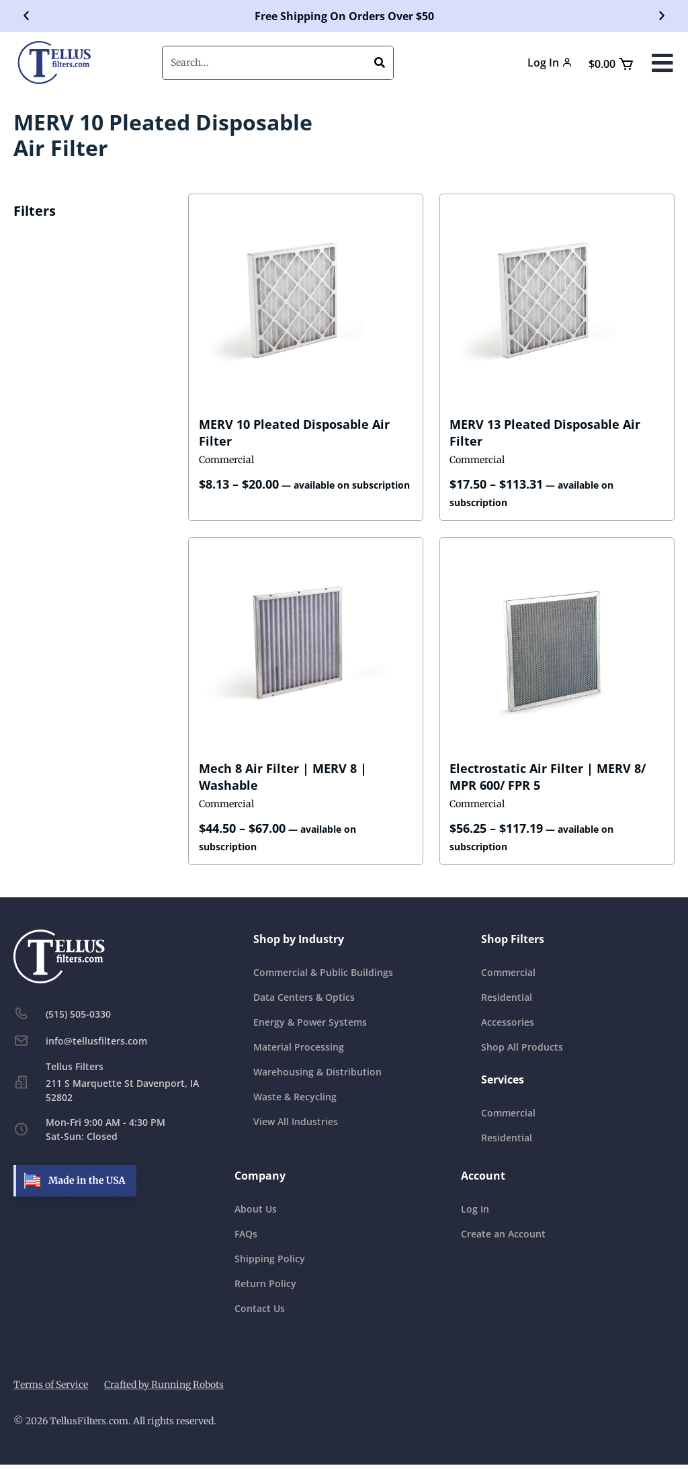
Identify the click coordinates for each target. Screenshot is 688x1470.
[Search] (379, 62)
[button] (26, 16)
